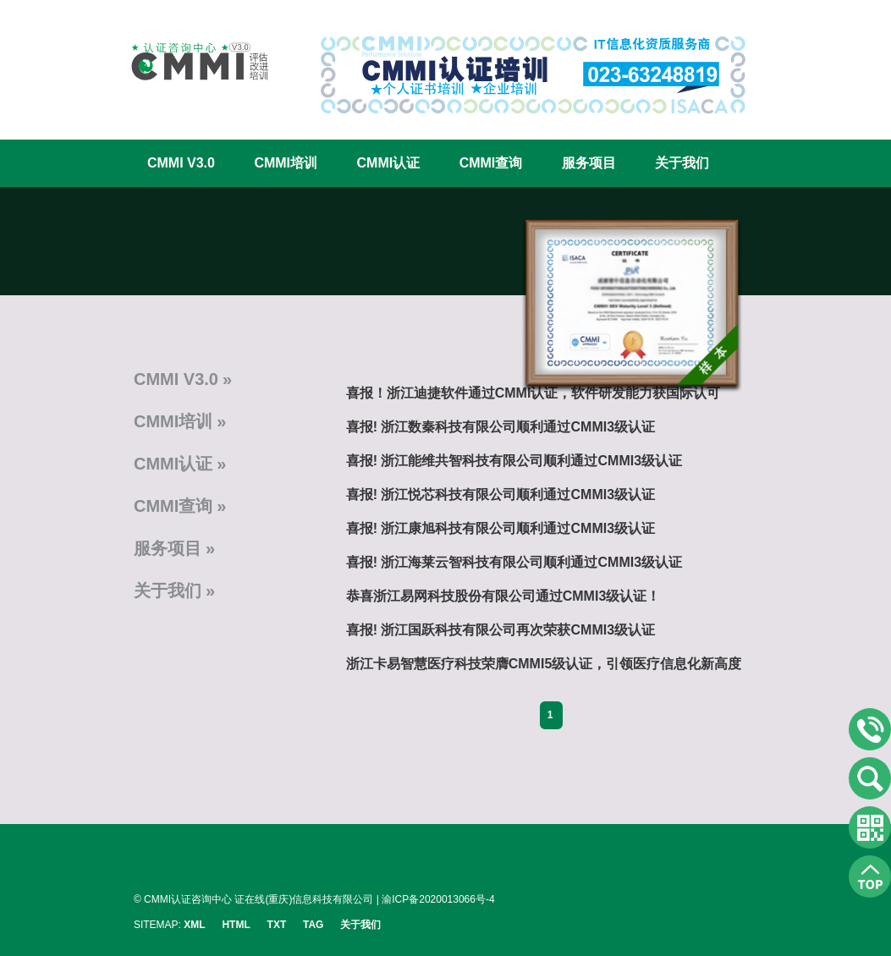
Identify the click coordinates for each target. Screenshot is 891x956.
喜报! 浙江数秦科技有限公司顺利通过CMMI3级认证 (500, 427)
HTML (236, 925)
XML (194, 925)
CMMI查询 (491, 163)
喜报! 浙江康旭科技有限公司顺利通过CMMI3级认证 (500, 528)
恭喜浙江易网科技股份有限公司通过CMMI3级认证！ (503, 596)
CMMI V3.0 (181, 163)
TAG (313, 925)
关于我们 (682, 163)
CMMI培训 (285, 163)
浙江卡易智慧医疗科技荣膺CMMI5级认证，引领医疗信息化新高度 (544, 664)
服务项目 (589, 163)
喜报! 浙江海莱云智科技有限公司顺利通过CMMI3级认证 (514, 562)
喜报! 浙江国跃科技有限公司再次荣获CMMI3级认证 (500, 630)
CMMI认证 (389, 163)
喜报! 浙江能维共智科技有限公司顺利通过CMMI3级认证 (514, 460)
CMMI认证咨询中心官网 (188, 61)
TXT (277, 925)
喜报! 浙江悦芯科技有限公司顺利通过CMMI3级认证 (500, 494)
